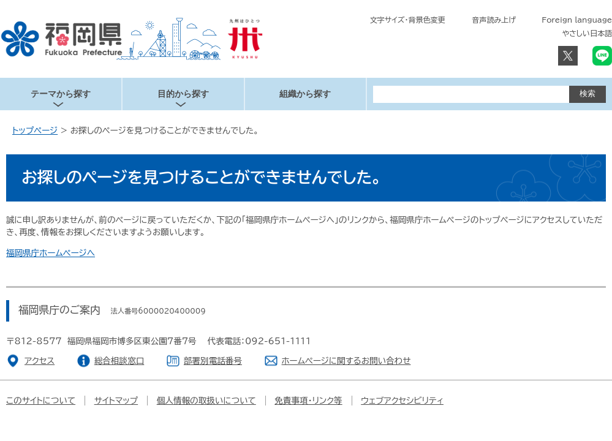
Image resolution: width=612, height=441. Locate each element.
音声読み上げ (494, 19)
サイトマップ (116, 400)
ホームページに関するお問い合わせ (346, 360)
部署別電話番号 (213, 360)
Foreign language (577, 19)
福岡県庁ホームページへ (50, 253)
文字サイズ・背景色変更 (407, 19)
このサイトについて (40, 400)
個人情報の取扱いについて (206, 400)
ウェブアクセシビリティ (402, 400)
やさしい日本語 (587, 33)
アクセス (40, 360)
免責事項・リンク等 (308, 400)
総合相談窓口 (119, 360)
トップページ (35, 130)
